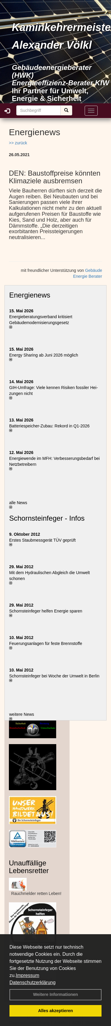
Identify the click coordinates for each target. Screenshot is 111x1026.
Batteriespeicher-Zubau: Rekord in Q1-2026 (49, 426)
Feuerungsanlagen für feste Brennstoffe (45, 643)
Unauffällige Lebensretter (29, 867)
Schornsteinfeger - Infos (47, 518)
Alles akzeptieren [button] (55, 1010)
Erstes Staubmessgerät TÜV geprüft (42, 540)
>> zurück (18, 142)
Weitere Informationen (55, 994)
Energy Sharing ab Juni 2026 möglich (43, 355)
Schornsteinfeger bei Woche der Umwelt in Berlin (54, 676)
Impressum (27, 975)
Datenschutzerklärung (32, 982)
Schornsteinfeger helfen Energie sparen (45, 611)
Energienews (29, 295)
